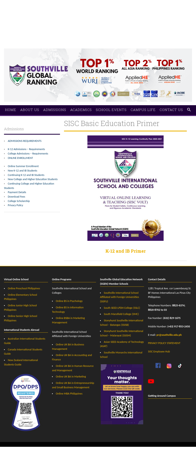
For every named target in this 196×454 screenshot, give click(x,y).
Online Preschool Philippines (24, 288)
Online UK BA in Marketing (71, 376)
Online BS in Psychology (69, 301)
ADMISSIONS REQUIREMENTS (24, 141)
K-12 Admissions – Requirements (26, 149)
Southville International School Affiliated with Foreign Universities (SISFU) (119, 297)
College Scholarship (19, 201)
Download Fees (16, 196)
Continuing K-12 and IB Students (26, 175)
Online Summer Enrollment (23, 166)
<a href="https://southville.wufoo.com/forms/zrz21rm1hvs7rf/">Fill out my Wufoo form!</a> (98, 18)
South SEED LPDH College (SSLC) (122, 308)
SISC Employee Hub (159, 351)
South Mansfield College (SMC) (121, 314)
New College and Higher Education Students (33, 179)
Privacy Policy (15, 205)
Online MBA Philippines (69, 393)
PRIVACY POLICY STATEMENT (164, 343)
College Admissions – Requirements (28, 153)
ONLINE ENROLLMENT (20, 158)
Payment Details (17, 192)
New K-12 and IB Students (22, 170)
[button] (189, 110)
